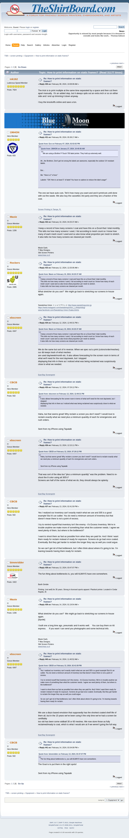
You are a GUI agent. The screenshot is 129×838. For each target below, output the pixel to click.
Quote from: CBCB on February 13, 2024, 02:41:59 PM (60, 666)
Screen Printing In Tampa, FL (49, 209)
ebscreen (15, 317)
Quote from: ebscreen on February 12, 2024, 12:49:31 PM (61, 394)
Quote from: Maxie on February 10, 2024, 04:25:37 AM (60, 274)
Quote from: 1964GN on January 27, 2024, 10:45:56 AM (63, 149)
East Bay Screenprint (46, 375)
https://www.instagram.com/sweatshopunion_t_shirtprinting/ (61, 307)
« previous (114, 63)
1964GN (14, 132)
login (28, 27)
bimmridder (17, 562)
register (36, 27)
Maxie (13, 216)
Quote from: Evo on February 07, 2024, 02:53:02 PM (59, 144)
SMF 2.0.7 (53, 822)
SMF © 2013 (63, 822)
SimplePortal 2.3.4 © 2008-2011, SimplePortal (65, 825)
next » (121, 63)
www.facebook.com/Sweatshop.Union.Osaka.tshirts (58, 310)
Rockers (15, 262)
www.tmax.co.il (44, 255)
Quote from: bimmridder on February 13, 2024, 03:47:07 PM (62, 754)
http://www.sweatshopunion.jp (80, 305)
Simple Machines (75, 822)
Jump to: (101, 800)
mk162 (14, 79)
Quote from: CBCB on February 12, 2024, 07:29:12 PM (60, 452)
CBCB (13, 382)
